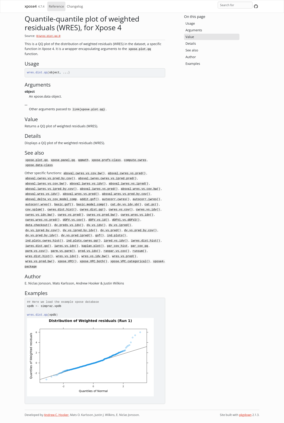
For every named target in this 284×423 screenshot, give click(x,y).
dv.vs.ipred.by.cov (40, 230)
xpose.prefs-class (106, 160)
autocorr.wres (36, 204)
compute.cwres (135, 160)
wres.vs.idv (65, 256)
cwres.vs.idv (146, 209)
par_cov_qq (139, 246)
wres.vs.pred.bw (38, 261)
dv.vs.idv (94, 225)
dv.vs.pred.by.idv (40, 235)
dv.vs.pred (109, 230)
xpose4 (31, 6)
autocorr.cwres (114, 199)
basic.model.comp (90, 204)
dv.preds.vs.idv (67, 225)
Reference (56, 6)
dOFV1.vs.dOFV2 (124, 220)
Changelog (75, 6)
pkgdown (245, 415)
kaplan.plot (91, 246)
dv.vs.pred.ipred (75, 235)
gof (97, 235)
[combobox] (235, 5)
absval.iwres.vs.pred (97, 189)
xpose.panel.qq (63, 160)
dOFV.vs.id (97, 220)
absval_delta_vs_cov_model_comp (51, 199)
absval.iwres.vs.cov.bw (44, 183)
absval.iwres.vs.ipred (127, 183)
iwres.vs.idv (64, 246)
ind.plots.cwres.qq (81, 240)
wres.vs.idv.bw (93, 256)
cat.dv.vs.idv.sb (124, 204)
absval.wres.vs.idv (40, 194)
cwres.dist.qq (91, 209)
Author (190, 57)
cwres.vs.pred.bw (100, 215)
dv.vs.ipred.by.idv (78, 230)
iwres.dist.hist (144, 240)
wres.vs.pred (122, 256)
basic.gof (62, 204)
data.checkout (36, 225)
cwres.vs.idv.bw (38, 215)
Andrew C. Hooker (56, 415)
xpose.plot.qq (36, 160)
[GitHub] (255, 6)
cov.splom (33, 209)
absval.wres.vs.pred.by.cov (124, 194)
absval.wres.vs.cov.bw (139, 189)
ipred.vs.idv (114, 240)
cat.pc (150, 204)
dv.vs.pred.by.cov (138, 230)
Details (190, 43)
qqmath (83, 160)
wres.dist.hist (37, 256)
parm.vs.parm (61, 251)
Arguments (193, 30)
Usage (190, 23)
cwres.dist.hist (60, 209)
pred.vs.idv (87, 251)
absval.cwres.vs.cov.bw (82, 173)
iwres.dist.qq (36, 246)
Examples (192, 63)
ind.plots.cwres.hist (42, 240)
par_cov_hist (117, 246)
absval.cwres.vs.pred (125, 173)
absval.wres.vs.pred (79, 194)
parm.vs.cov (34, 251)
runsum (138, 251)
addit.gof (87, 199)
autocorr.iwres (145, 199)
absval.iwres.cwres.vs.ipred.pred (105, 178)
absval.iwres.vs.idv (86, 183)
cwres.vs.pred (69, 215)
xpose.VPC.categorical (128, 261)
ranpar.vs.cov (115, 251)
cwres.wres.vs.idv (135, 215)
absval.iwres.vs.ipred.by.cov (49, 189)
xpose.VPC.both (92, 261)
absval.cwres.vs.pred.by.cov (48, 178)
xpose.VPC (65, 261)
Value (189, 37)
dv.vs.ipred (118, 225)
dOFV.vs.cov (72, 220)
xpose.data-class (39, 165)
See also (191, 50)
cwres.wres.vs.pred (40, 220)
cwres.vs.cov (119, 209)
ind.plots (114, 235)
